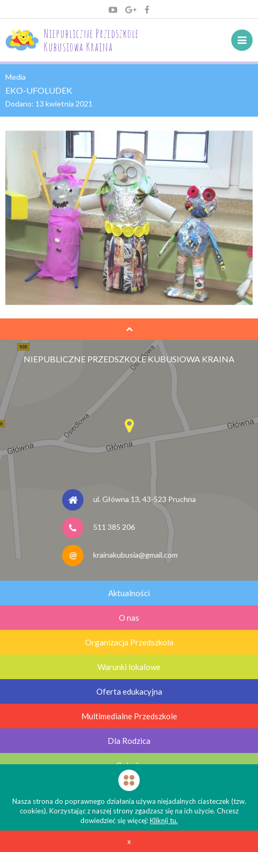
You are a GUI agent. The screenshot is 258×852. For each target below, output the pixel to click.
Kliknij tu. (164, 820)
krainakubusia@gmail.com (135, 554)
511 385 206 (114, 526)
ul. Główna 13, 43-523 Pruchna (144, 498)
